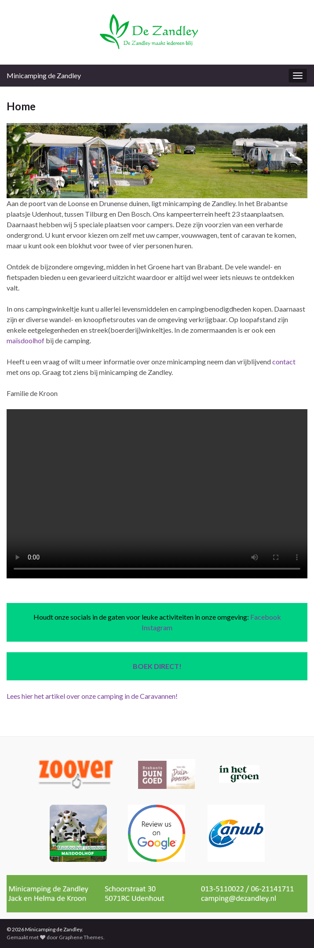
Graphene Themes (81, 937)
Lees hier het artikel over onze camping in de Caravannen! (92, 696)
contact (284, 361)
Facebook (265, 617)
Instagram (157, 627)
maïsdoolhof (25, 340)
